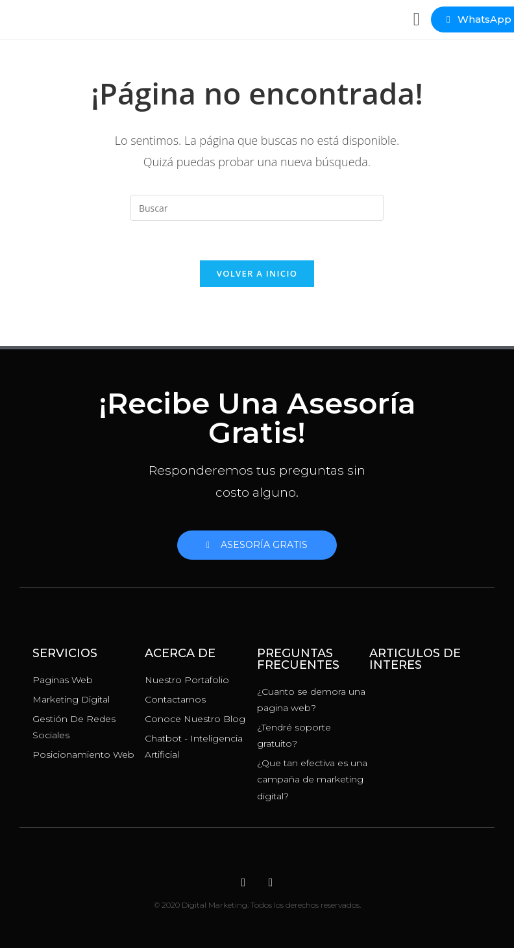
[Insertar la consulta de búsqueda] (257, 208)
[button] (416, 19)
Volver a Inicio (257, 273)
